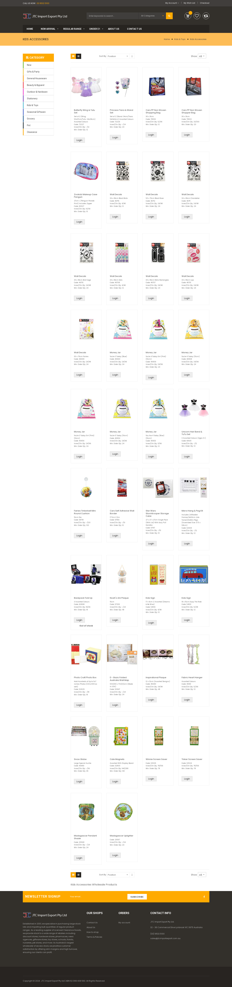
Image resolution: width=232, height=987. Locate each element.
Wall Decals (116, 194)
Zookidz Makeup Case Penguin (85, 195)
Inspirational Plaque (156, 677)
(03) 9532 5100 (157, 933)
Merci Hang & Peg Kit (192, 510)
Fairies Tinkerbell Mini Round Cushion (85, 512)
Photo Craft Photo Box (85, 677)
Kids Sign (150, 597)
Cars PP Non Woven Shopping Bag (156, 111)
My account (124, 922)
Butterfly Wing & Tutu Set (84, 111)
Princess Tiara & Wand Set (121, 111)
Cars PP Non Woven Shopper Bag (192, 111)
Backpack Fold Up (83, 597)
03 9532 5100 (43, 3)
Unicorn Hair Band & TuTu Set (192, 433)
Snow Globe (80, 759)
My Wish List (189, 3)
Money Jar (115, 352)
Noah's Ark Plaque (119, 597)
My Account (171, 3)
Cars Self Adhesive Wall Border (122, 512)
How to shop (93, 932)
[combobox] (112, 15)
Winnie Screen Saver (156, 759)
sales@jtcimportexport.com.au (165, 938)
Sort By (102, 56)
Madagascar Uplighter (121, 835)
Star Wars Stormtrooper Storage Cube (157, 513)
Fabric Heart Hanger (192, 677)
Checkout (204, 3)
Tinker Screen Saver (192, 759)
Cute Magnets (117, 759)
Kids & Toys (179, 39)
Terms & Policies (94, 937)
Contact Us (92, 922)
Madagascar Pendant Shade (85, 837)
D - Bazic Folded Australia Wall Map (119, 679)
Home (167, 39)
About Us (91, 927)
